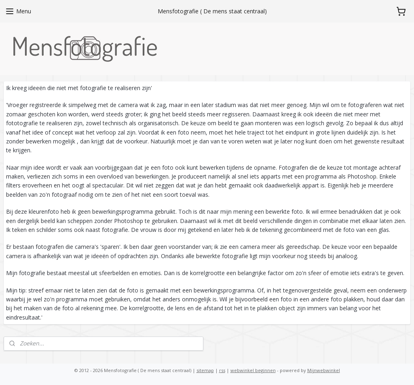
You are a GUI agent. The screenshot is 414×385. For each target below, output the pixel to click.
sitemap (205, 370)
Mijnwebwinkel (323, 370)
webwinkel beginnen (253, 370)
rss (222, 370)
